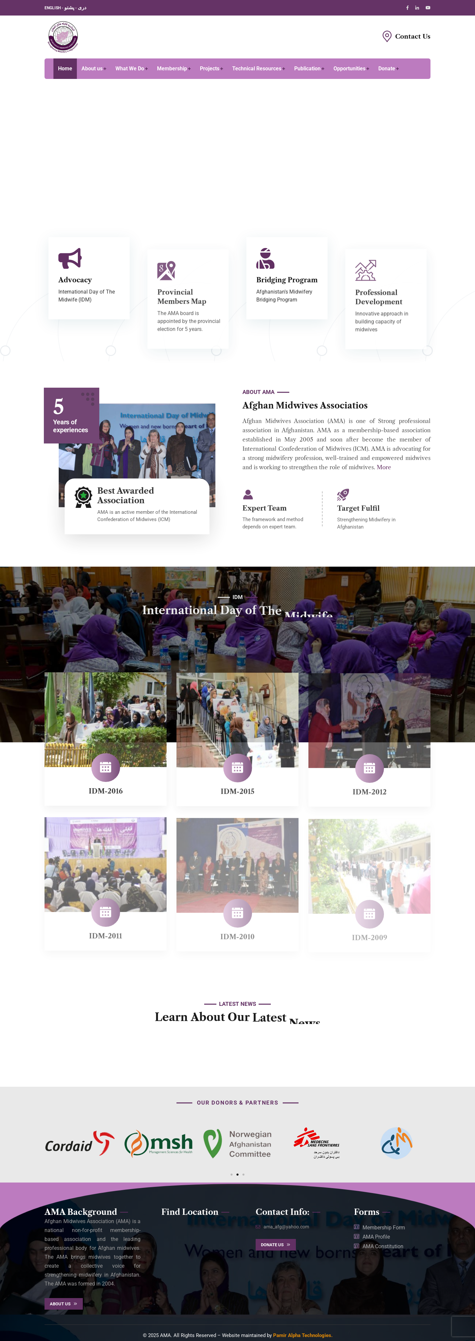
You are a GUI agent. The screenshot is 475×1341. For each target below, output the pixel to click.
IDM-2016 (106, 797)
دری (82, 8)
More (384, 467)
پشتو (69, 8)
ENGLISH (53, 8)
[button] (232, 1175)
